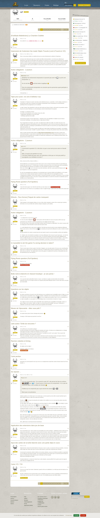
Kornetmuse (23, 75)
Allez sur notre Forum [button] (80, 63)
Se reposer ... (16, 372)
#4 (68, 99)
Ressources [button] (37, 5)
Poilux (22, 377)
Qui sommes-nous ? (42, 496)
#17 (68, 374)
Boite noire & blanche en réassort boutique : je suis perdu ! (32, 274)
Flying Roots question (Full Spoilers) (24, 182)
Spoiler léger (24, 478)
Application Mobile (28, 505)
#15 (68, 343)
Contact (39, 504)
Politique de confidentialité (41, 502)
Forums (47, 5)
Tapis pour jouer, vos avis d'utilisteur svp (26, 97)
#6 (68, 184)
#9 (68, 245)
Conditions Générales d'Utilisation (43, 499)
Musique (26, 500)
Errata (25, 503)
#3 (68, 72)
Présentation (13, 496)
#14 (68, 326)
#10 (68, 261)
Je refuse (83, 515)
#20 (68, 467)
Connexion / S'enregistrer (84, 5)
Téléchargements (28, 501)
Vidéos (25, 498)
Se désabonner (74, 498)
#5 (68, 143)
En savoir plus (69, 515)
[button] (66, 3)
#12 (68, 292)
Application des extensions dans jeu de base (27, 425)
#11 (68, 276)
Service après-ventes (42, 506)
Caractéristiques (14, 500)
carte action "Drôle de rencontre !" (23, 324)
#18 (68, 428)
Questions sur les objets (20, 289)
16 (64, 29)
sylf (15, 43)
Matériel (12, 501)
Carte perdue (16, 356)
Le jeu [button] (26, 5)
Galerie (12, 503)
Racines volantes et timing (20, 341)
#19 (68, 445)
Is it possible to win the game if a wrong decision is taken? (32, 243)
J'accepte (76, 515)
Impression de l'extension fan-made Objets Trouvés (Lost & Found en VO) (38, 51)
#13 (68, 311)
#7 (68, 200)
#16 (68, 359)
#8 (68, 215)
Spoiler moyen (24, 350)
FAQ (25, 496)
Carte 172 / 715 (16, 464)
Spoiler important (55, 187)
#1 (68, 38)
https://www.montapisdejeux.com (46, 132)
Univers (12, 498)
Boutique (56, 5)
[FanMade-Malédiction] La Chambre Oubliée (27, 36)
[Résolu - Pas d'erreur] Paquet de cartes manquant (30, 197)
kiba (22, 146)
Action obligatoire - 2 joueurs (21, 70)
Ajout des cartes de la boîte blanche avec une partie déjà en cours (35, 443)
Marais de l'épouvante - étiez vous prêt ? (26, 308)
